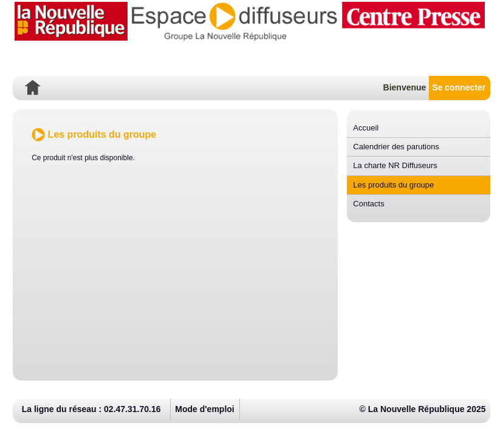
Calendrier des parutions (396, 146)
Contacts (368, 203)
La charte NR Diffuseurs (395, 165)
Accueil (365, 127)
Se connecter (458, 87)
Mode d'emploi (204, 409)
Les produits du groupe (393, 184)
